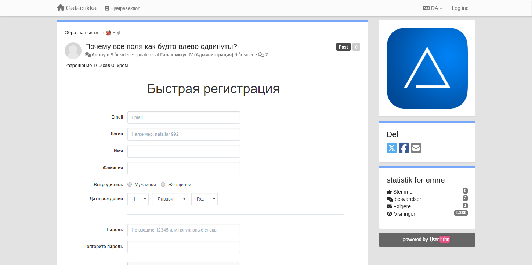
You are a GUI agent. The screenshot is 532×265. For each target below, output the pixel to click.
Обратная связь (82, 32)
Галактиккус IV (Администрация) (196, 54)
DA (432, 8)
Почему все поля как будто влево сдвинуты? (161, 46)
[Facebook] (404, 148)
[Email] (416, 148)
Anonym (100, 54)
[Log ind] (460, 8)
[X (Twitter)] (392, 148)
